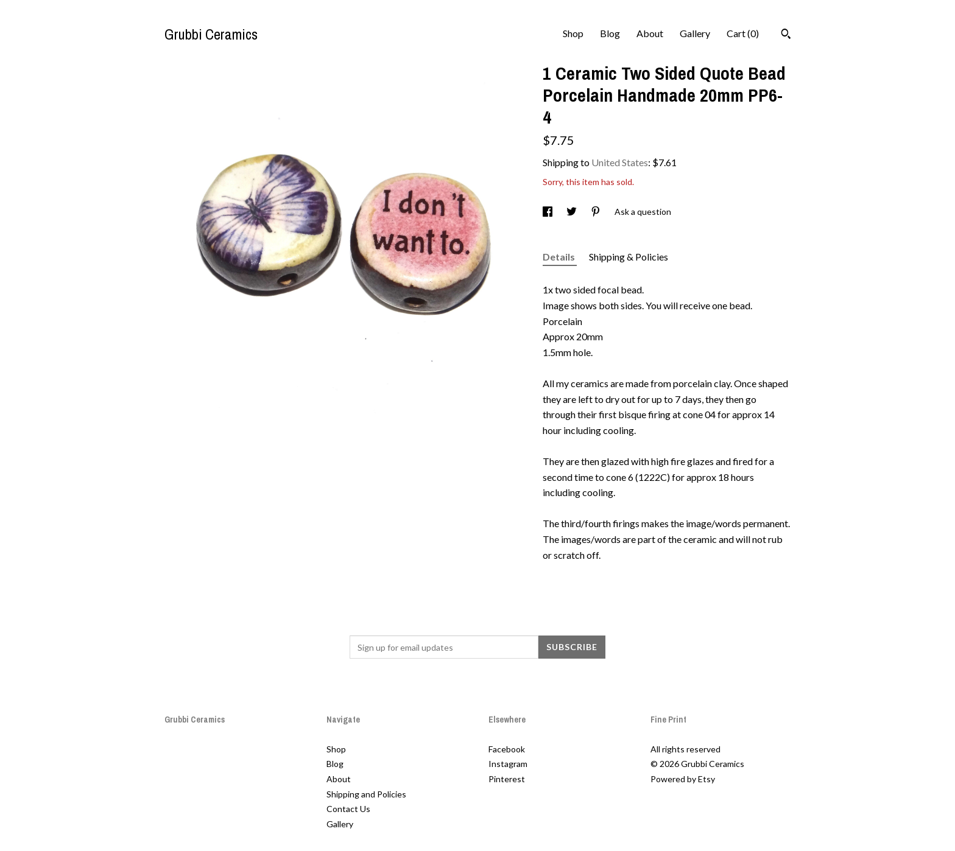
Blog (610, 33)
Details (560, 256)
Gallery (695, 33)
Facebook (506, 749)
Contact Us (348, 809)
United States (619, 162)
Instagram (507, 763)
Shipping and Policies (366, 794)
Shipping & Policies (628, 256)
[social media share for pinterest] (596, 211)
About (649, 33)
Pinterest (506, 779)
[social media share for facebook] (548, 211)
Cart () (743, 33)
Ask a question (643, 211)
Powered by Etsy (682, 779)
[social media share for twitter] (572, 211)
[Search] (786, 35)
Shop (573, 33)
